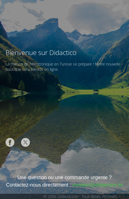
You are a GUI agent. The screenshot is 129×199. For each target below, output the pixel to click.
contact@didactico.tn (98, 185)
